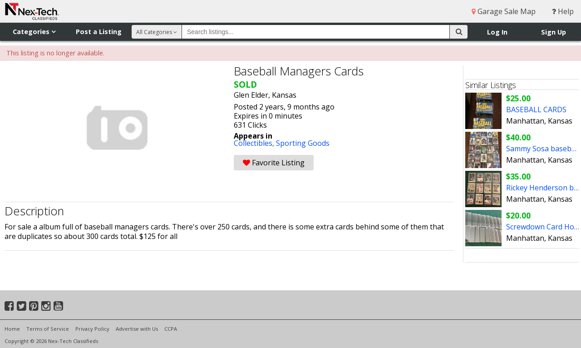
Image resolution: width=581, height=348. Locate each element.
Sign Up (553, 32)
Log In (497, 32)
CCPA (170, 328)
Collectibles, (255, 143)
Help (563, 11)
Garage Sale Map (504, 11)
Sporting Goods (303, 143)
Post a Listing (99, 31)
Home (12, 328)
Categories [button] (34, 31)
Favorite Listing (274, 163)
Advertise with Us (137, 328)
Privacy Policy (92, 328)
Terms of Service (47, 328)
